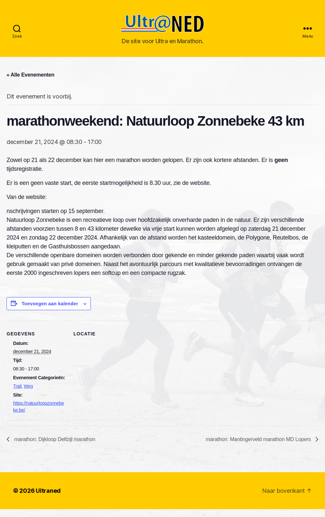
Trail (17, 393)
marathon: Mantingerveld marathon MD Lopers (259, 447)
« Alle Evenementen (30, 82)
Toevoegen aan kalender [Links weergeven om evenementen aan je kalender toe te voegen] (50, 311)
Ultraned (48, 498)
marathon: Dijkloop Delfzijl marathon (54, 447)
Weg (28, 393)
